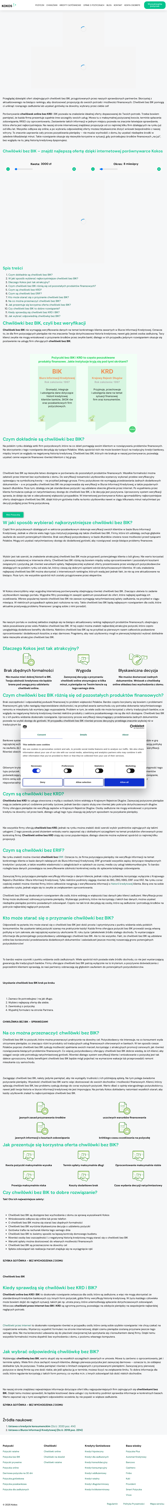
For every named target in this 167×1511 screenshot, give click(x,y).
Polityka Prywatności (134, 1503)
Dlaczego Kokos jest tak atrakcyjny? (29, 282)
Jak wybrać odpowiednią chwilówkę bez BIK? (34, 316)
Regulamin (112, 1503)
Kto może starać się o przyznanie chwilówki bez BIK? (38, 297)
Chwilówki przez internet (17, 1325)
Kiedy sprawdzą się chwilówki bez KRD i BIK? (33, 312)
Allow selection (83, 782)
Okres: (118, 164)
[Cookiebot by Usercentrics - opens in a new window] (132, 727)
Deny (42, 782)
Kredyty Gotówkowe (70, 5)
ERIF (61, 857)
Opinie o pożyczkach (93, 5)
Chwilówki (51, 5)
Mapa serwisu (157, 1503)
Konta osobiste (132, 5)
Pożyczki (39, 5)
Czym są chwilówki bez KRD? (25, 289)
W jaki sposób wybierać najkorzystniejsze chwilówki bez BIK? (43, 278)
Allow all (124, 782)
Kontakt (118, 5)
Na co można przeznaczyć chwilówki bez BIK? (34, 301)
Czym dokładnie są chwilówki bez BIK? (30, 274)
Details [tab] (83, 734)
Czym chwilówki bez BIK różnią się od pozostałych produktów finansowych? (52, 286)
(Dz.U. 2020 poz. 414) (42, 1426)
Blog (109, 5)
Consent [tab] (41, 734)
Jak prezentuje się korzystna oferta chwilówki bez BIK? (39, 304)
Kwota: (35, 164)
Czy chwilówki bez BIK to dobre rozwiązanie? (34, 308)
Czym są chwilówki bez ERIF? (25, 293)
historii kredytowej (122, 883)
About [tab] (125, 734)
